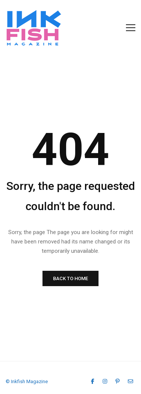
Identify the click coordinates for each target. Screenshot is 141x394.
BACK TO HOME (70, 278)
